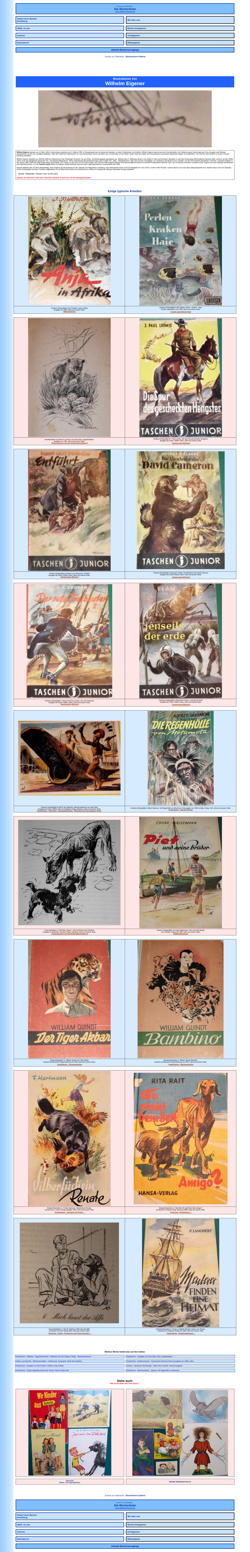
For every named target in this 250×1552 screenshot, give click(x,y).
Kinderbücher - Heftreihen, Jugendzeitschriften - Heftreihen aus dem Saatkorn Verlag (69, 811)
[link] (125, 67)
